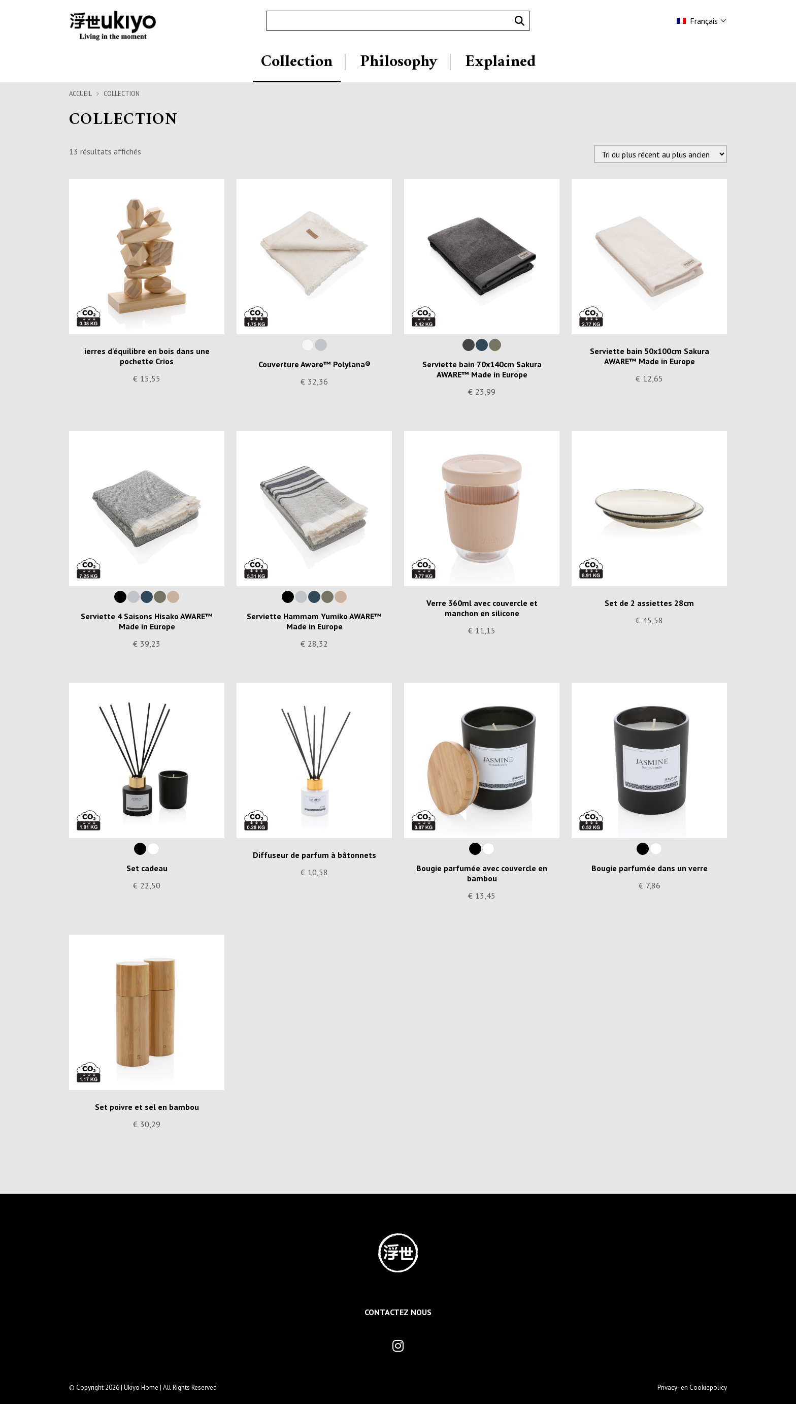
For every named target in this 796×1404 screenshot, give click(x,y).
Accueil (80, 93)
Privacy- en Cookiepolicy (692, 1387)
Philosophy (399, 62)
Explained (500, 62)
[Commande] (660, 154)
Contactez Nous (398, 1312)
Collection (297, 62)
